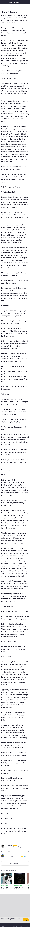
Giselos (7, 855)
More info (3, 921)
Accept (25, 920)
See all (27, 852)
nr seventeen (9, 845)
